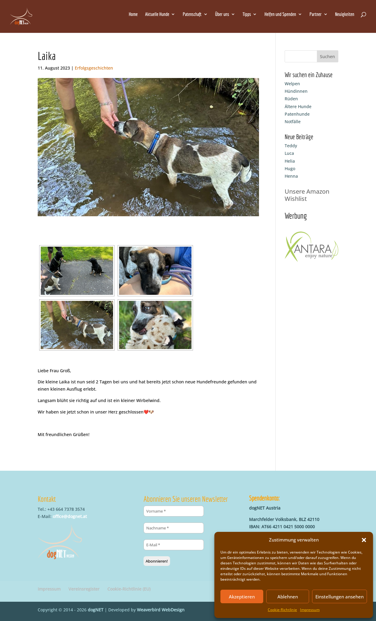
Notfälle (293, 121)
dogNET (95, 610)
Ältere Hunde (298, 106)
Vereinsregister (84, 589)
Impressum (310, 609)
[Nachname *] (174, 528)
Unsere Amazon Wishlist (307, 195)
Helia (290, 161)
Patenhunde (297, 114)
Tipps (246, 14)
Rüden (291, 98)
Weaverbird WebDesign (161, 610)
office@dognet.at (70, 516)
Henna (291, 176)
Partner (316, 14)
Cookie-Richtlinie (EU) (128, 589)
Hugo (290, 168)
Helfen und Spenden (280, 14)
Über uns (222, 14)
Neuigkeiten (344, 14)
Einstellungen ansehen (339, 597)
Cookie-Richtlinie (282, 609)
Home (133, 14)
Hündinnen (296, 91)
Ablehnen (287, 597)
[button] (364, 540)
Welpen (292, 83)
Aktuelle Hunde (157, 14)
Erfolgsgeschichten (94, 68)
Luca (289, 153)
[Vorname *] (174, 511)
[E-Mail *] (174, 544)
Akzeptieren (242, 597)
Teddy (291, 145)
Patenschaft (192, 14)
